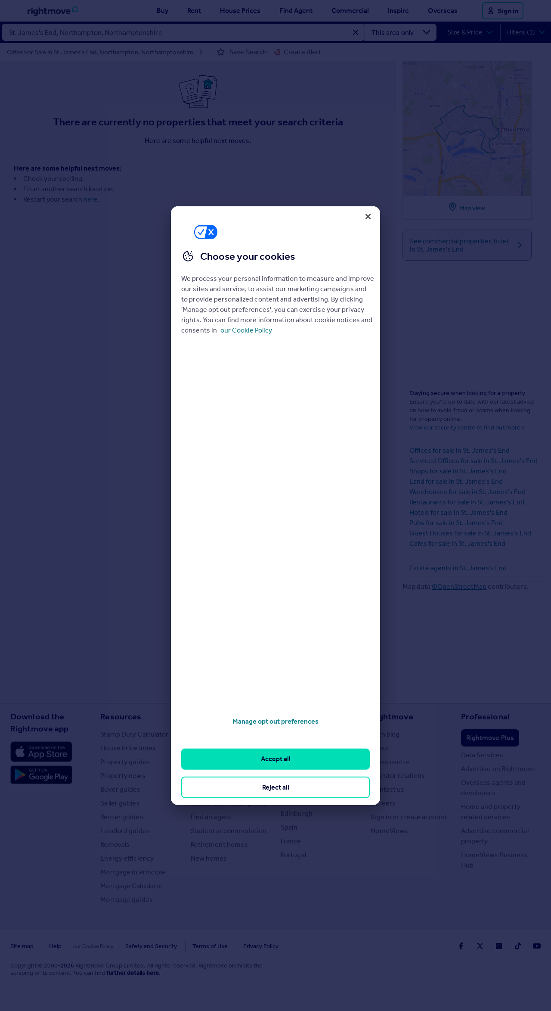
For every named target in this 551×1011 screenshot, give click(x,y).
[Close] (368, 216)
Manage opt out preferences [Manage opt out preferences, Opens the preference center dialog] (275, 721)
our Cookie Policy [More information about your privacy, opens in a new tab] (246, 330)
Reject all (275, 787)
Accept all (276, 759)
